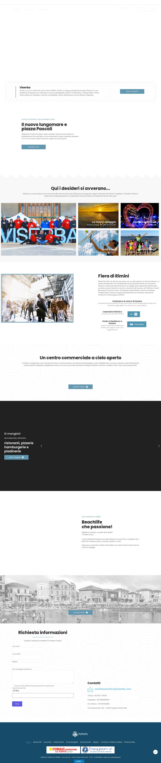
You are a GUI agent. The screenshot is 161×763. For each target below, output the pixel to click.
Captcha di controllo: (19, 688)
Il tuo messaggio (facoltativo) (43, 676)
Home (6, 9)
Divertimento (42, 9)
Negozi (153, 8)
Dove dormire (140, 8)
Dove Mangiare (125, 8)
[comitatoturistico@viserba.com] (90, 689)
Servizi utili (17, 9)
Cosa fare (29, 9)
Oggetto (43, 664)
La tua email (43, 657)
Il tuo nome (43, 649)
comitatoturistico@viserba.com (112, 689)
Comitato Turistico (149, 11)
